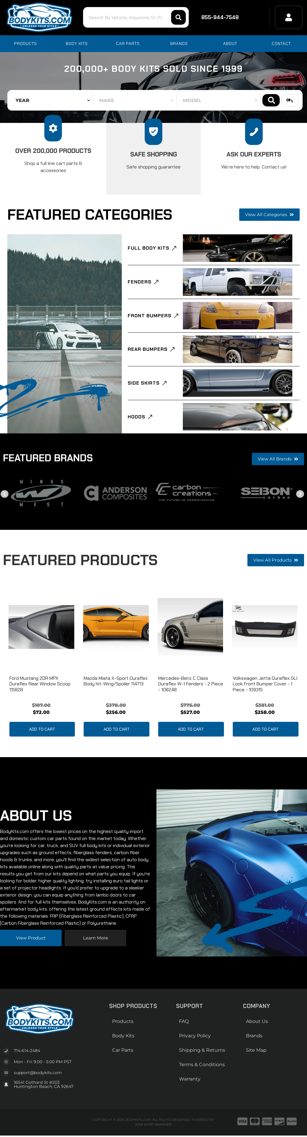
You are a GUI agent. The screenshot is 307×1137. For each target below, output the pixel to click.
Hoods (136, 437)
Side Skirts (144, 399)
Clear (289, 100)
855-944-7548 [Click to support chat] (216, 17)
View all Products (274, 583)
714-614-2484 (27, 1073)
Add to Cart (42, 752)
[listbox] (51, 100)
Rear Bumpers (148, 362)
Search (271, 100)
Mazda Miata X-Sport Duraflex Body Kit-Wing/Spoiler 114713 (116, 704)
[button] (126, 17)
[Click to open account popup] (289, 17)
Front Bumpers (149, 325)
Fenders (139, 287)
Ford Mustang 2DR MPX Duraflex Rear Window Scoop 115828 (39, 707)
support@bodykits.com (38, 1096)
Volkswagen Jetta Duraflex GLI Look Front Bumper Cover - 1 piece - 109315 (265, 707)
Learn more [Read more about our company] (95, 961)
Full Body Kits (148, 250)
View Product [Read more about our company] (31, 961)
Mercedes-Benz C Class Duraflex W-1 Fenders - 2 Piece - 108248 (190, 707)
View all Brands (277, 482)
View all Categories (268, 214)
